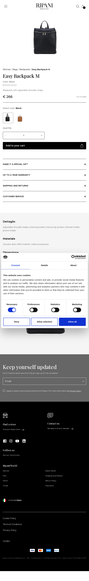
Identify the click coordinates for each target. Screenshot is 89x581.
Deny (16, 321)
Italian (19, 500)
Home (5, 481)
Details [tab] (44, 265)
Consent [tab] (15, 265)
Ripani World (50, 471)
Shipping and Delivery (54, 476)
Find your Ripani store (13, 429)
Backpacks (24, 69)
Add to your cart (44, 145)
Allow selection (44, 321)
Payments (49, 486)
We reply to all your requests (60, 428)
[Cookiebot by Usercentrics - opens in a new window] (73, 257)
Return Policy (50, 481)
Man (4, 476)
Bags (15, 69)
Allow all (72, 321)
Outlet (5, 486)
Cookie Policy (9, 518)
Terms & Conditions (12, 524)
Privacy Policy (75, 391)
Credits (6, 541)
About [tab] (73, 265)
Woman (7, 69)
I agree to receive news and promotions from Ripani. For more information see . (44, 391)
